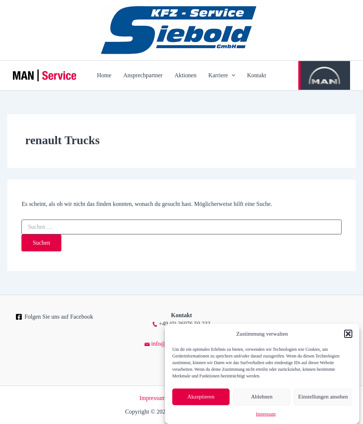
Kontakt (256, 75)
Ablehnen (261, 397)
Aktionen (185, 75)
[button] (348, 333)
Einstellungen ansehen (323, 397)
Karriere (221, 75)
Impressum (265, 414)
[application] (231, 75)
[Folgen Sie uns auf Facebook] (54, 316)
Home (104, 75)
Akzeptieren (200, 397)
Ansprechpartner (143, 75)
